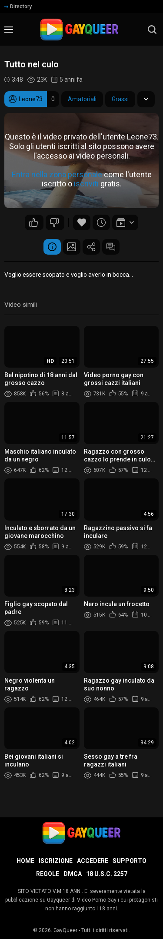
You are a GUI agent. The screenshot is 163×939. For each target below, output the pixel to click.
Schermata (71, 246)
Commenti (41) (110, 246)
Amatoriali (82, 99)
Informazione (52, 246)
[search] (152, 29)
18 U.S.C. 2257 (106, 873)
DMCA (72, 873)
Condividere (91, 246)
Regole (47, 873)
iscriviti (86, 184)
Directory (18, 6)
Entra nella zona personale (57, 174)
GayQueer (65, 930)
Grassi (120, 99)
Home (25, 860)
